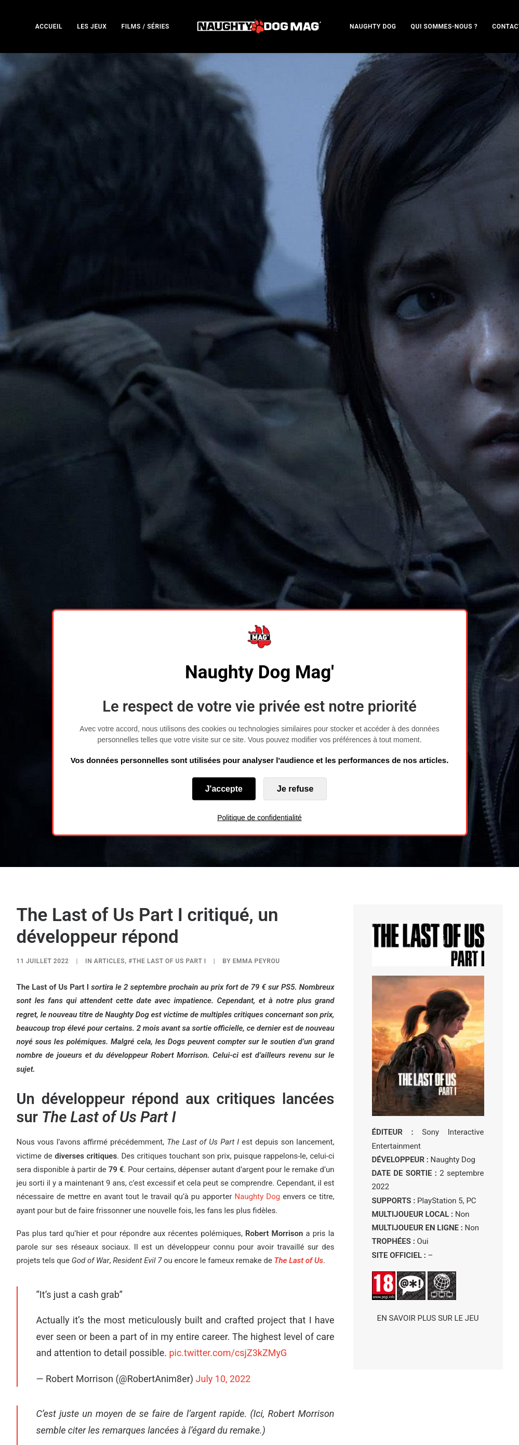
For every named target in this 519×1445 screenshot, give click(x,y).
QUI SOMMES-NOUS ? (444, 26)
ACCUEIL (48, 26)
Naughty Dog (258, 1063)
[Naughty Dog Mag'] (259, 26)
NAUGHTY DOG (373, 26)
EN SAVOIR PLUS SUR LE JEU (428, 1184)
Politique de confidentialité (259, 817)
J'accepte (224, 788)
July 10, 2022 (223, 1244)
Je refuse (295, 788)
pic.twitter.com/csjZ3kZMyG (228, 1219)
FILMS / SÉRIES (145, 26)
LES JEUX (92, 26)
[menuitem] (49, 26)
